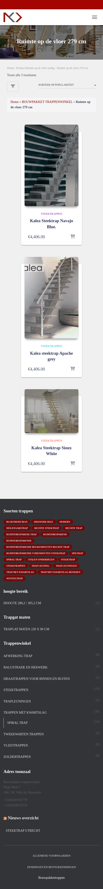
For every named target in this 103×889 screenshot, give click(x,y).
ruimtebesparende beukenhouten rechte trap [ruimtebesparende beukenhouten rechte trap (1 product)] (38, 547)
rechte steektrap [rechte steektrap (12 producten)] (46, 528)
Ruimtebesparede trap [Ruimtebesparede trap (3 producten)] (21, 534)
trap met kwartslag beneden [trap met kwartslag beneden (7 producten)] (60, 572)
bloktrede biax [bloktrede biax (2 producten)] (17, 522)
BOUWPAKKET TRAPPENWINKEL (47, 102)
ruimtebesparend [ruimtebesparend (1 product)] (55, 534)
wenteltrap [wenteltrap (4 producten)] (14, 578)
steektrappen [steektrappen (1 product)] (15, 566)
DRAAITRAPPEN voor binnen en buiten (37, 679)
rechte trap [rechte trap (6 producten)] (74, 528)
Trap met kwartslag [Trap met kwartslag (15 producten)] (20, 572)
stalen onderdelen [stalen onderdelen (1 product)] (41, 559)
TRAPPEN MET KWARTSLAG (25, 712)
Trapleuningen (17, 701)
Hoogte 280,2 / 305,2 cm (22, 603)
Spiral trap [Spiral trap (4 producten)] (14, 559)
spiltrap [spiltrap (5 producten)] (77, 553)
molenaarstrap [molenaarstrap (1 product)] (17, 528)
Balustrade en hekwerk (26, 667)
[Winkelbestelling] (67, 86)
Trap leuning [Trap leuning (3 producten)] (40, 566)
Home (10, 68)
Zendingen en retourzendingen (51, 867)
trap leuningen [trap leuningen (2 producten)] (66, 566)
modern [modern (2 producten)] (64, 522)
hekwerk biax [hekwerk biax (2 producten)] (43, 522)
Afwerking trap (18, 656)
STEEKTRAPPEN (51, 213)
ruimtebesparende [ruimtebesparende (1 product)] (19, 540)
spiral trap (17, 723)
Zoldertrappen (17, 757)
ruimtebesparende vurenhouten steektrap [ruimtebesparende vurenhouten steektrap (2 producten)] (35, 553)
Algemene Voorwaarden (51, 855)
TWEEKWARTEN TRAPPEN (24, 734)
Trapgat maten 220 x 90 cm (26, 629)
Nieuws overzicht (23, 818)
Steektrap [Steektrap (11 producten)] (68, 559)
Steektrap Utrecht (23, 830)
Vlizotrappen (16, 745)
